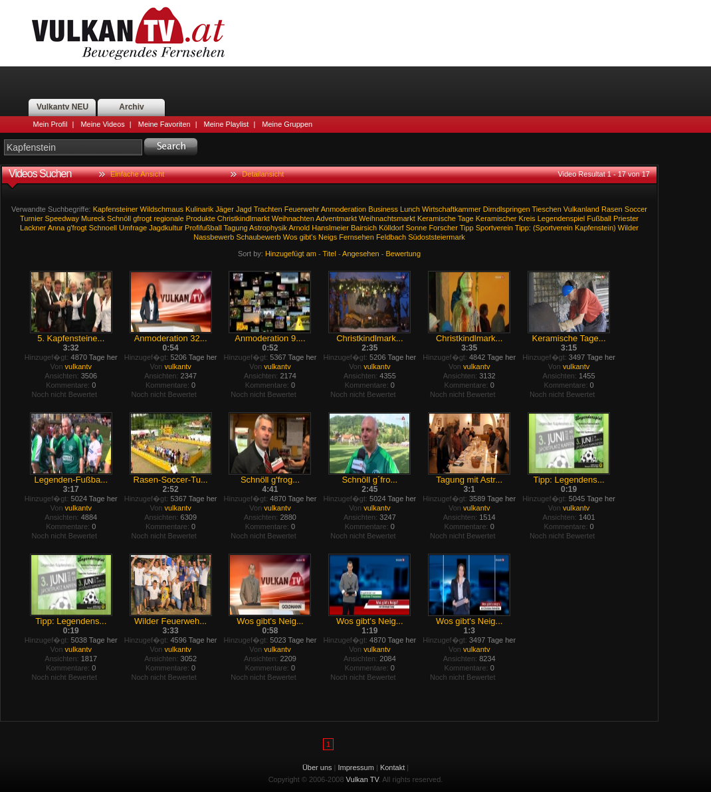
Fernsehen (356, 237)
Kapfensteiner (115, 209)
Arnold (299, 228)
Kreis (527, 218)
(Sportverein (553, 228)
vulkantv (78, 366)
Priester (626, 218)
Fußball (599, 218)
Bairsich (364, 228)
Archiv (131, 107)
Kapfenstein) (595, 228)
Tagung (236, 228)
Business (383, 209)
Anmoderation (344, 209)
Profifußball (203, 228)
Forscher (443, 228)
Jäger (224, 209)
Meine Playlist (226, 124)
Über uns (317, 767)
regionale (168, 218)
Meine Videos (102, 124)
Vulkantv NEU (62, 107)
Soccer (636, 209)
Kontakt (392, 767)
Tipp (467, 228)
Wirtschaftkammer (451, 209)
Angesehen (360, 254)
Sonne (416, 228)
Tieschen (546, 209)
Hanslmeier (330, 228)
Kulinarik (199, 209)
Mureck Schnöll (106, 218)
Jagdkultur (166, 228)
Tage (466, 218)
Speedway (62, 218)
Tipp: (523, 228)
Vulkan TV (128, 33)
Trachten (268, 209)
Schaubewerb (258, 237)
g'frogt (76, 228)
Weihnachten (293, 218)
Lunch (410, 209)
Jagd (244, 209)
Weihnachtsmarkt (387, 218)
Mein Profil (50, 124)
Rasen (612, 209)
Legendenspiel (561, 218)
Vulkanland (581, 209)
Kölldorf (391, 228)
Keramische (436, 218)
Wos (290, 237)
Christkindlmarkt (243, 218)
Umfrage (133, 228)
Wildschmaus (161, 209)
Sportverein (494, 228)
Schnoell (103, 228)
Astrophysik (268, 228)
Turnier (31, 218)
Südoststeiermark (436, 237)
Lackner (33, 228)
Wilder (628, 228)
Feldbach (391, 237)
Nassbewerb (213, 237)
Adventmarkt (336, 218)
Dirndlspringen (506, 209)
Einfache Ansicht (137, 174)
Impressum (356, 767)
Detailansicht (263, 174)
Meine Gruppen (287, 124)
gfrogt (142, 218)
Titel (329, 254)
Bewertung (403, 254)
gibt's (308, 237)
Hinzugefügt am (290, 254)
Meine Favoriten (164, 124)
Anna (56, 228)
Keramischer (496, 218)
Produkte (200, 218)
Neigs (327, 237)
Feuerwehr (302, 209)
